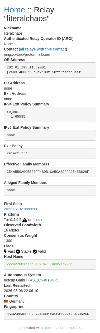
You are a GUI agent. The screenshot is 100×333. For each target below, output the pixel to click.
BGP (53, 280)
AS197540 (38, 280)
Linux (37, 220)
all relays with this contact (43, 49)
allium (49, 328)
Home (14, 9)
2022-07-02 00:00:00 (21, 209)
